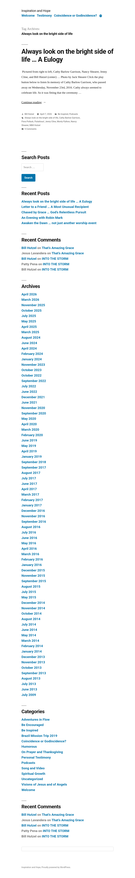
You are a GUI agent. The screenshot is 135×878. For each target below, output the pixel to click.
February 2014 (32, 646)
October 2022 (31, 375)
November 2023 (33, 365)
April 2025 (29, 327)
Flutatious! (39, 121)
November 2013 (33, 662)
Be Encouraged (32, 725)
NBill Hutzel (34, 125)
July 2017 (28, 478)
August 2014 (30, 619)
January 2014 (31, 651)
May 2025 (28, 321)
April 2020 (29, 424)
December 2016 (33, 511)
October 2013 (31, 668)
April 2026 (29, 294)
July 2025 (28, 316)
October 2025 (31, 310)
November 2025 (33, 305)
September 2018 (33, 462)
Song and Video (33, 768)
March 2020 (30, 429)
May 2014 (28, 635)
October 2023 (31, 370)
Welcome (28, 15)
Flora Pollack (27, 121)
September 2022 (33, 381)
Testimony (44, 15)
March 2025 (30, 332)
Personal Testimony (36, 757)
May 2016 (28, 543)
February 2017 (32, 500)
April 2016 (29, 549)
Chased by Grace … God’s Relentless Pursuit (53, 212)
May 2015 (28, 597)
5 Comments (30, 129)
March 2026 (30, 300)
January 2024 (31, 359)
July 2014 (28, 624)
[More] (100, 16)
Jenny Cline (50, 121)
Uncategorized (32, 779)
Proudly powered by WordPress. (56, 867)
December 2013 (33, 657)
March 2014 (30, 641)
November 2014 (33, 608)
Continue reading (33, 102)
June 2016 (29, 538)
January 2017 (31, 505)
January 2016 (31, 565)
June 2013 (29, 689)
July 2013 (28, 684)
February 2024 (32, 354)
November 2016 (33, 516)
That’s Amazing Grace (58, 248)
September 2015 (33, 581)
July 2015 (28, 592)
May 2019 (28, 446)
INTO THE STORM (55, 259)
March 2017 (30, 494)
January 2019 (31, 456)
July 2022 (28, 386)
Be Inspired (63, 114)
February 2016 (32, 559)
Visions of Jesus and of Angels (44, 784)
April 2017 (29, 489)
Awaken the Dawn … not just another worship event (58, 223)
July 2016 (28, 532)
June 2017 (29, 484)
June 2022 (29, 392)
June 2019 (29, 440)
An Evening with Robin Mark (42, 218)
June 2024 (29, 343)
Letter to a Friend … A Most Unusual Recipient (55, 207)
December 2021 (33, 397)
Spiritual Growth (33, 774)
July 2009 (28, 695)
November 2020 (33, 408)
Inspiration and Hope (36, 11)
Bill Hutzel (29, 114)
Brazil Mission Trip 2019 (39, 736)
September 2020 (33, 413)
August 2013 (30, 678)
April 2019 (29, 451)
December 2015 (33, 570)
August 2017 (30, 473)
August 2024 (30, 337)
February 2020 (32, 435)
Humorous (29, 746)
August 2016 (30, 527)
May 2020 (28, 419)
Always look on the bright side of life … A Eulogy (56, 201)
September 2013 (33, 673)
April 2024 (29, 348)
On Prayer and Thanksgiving (42, 752)
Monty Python (63, 121)
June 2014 (29, 630)
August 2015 (30, 586)
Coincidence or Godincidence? (75, 15)
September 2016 (33, 522)
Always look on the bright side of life (41, 118)
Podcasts (73, 114)
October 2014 (31, 613)
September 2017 (33, 467)
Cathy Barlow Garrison (69, 118)
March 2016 (30, 554)
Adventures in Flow (35, 719)
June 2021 (29, 402)
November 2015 (33, 576)
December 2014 (33, 603)
